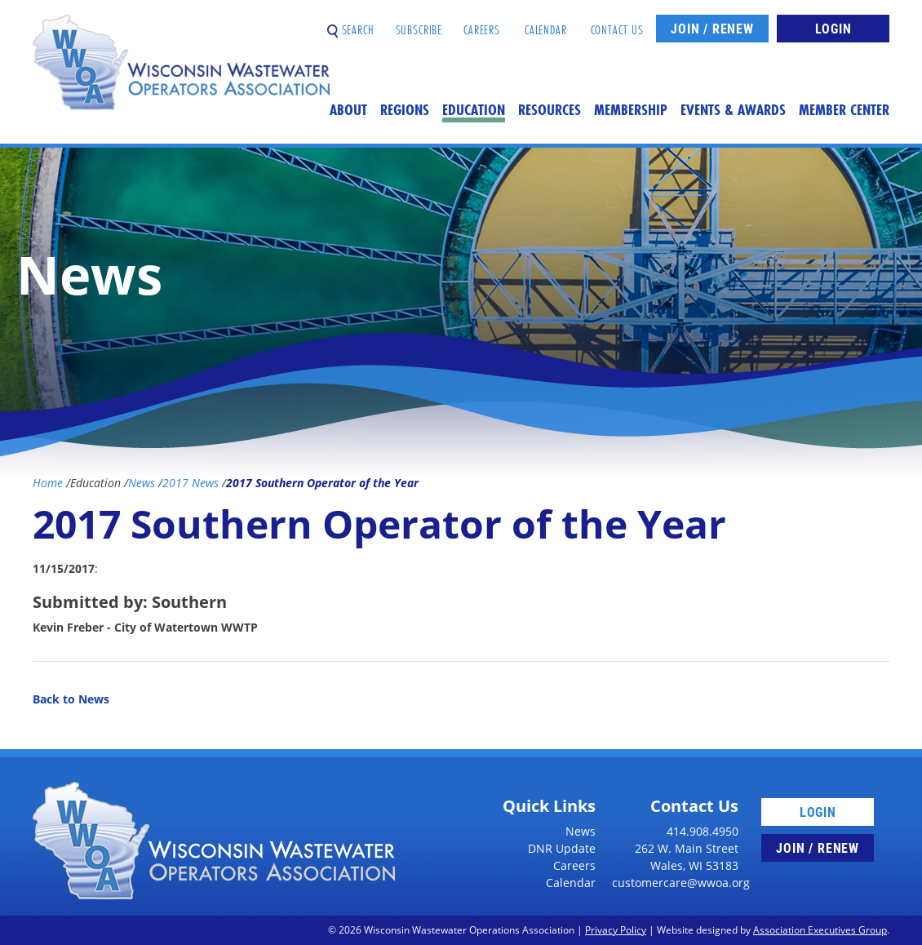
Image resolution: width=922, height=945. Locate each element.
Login (833, 28)
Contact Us (618, 23)
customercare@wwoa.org (681, 882)
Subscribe (419, 23)
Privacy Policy (615, 930)
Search (351, 23)
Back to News (71, 699)
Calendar (546, 23)
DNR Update (562, 848)
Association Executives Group (820, 930)
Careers (481, 23)
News (580, 831)
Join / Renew (712, 28)
